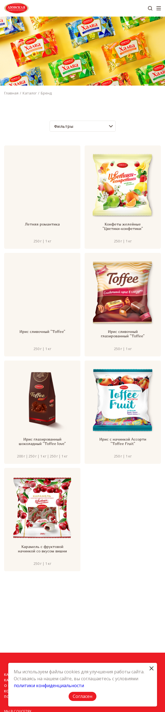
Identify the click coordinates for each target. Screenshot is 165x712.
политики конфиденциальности (49, 685)
